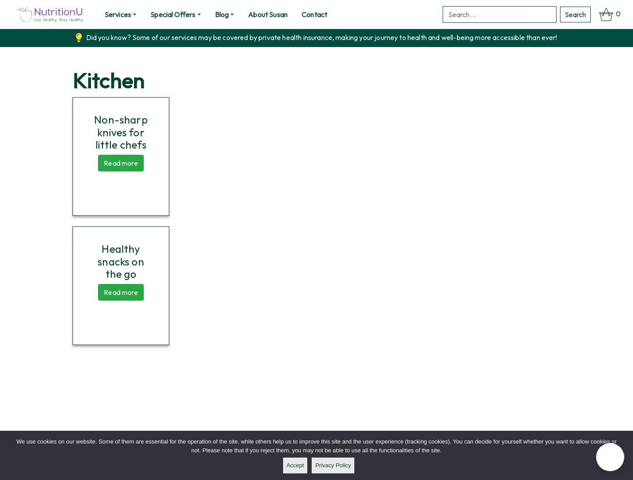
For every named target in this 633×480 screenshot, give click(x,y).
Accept (295, 465)
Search (575, 14)
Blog (222, 14)
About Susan (267, 14)
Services (118, 14)
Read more (121, 163)
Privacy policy (333, 465)
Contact (314, 14)
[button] (610, 457)
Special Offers (172, 14)
